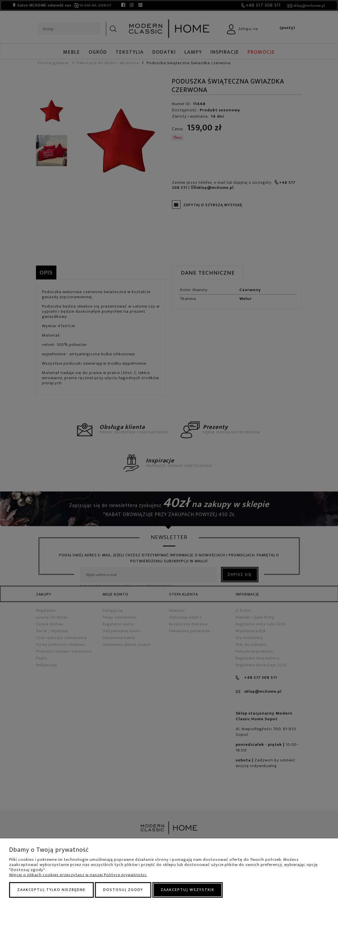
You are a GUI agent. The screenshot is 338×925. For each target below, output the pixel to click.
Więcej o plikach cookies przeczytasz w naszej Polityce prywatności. (78, 874)
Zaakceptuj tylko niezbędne (51, 889)
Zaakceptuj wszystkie (187, 889)
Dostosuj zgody (123, 889)
